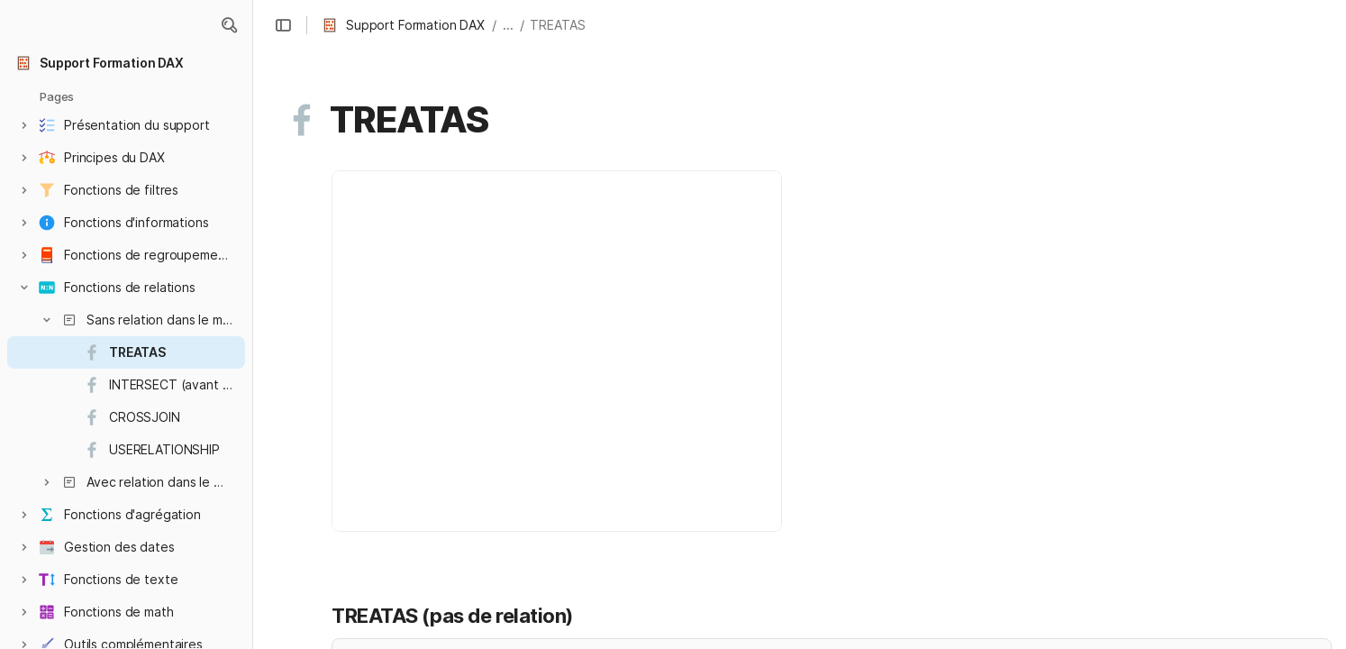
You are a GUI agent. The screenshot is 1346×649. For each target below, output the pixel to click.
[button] (228, 25)
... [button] (508, 24)
